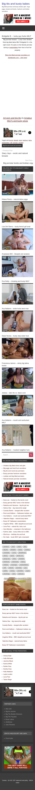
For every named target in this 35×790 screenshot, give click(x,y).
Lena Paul (6, 677)
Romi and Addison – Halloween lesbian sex (17, 513)
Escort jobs (9, 738)
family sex (20, 555)
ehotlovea (9, 722)
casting (27, 549)
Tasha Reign (7, 679)
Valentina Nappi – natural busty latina (15, 518)
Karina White (7, 663)
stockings (7, 574)
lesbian (6, 564)
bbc (25, 546)
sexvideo (21, 142)
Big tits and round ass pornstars (12, 145)
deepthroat (22, 552)
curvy (14, 552)
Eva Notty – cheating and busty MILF (15, 281)
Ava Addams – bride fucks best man (15, 309)
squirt (28, 571)
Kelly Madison (8, 671)
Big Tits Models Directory (14, 714)
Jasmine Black (8, 661)
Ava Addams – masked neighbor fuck (16, 450)
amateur (6, 546)
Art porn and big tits (12, 118)
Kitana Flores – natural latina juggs (15, 199)
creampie (6, 552)
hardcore (25, 140)
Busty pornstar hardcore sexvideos (14, 473)
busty (20, 140)
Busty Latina (10, 719)
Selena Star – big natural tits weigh (14, 508)
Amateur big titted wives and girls (14, 465)
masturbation (13, 47)
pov (25, 568)
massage (14, 564)
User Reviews (10, 724)
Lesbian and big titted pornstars (13, 476)
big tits (11, 140)
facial (12, 555)
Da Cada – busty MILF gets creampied (16, 537)
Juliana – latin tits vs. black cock (14, 393)
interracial (15, 561)
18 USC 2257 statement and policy (18, 780)
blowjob (16, 140)
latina (30, 140)
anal (13, 546)
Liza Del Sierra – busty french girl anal (16, 227)
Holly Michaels (8, 658)
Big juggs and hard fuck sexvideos (14, 468)
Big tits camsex (11, 711)
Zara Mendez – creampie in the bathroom (17, 529)
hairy (14, 558)
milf (11, 142)
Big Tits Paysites (11, 717)
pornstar (15, 142)
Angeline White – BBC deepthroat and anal (17, 524)
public (5, 571)
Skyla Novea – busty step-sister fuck (15, 336)
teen (14, 574)
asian (19, 546)
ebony (5, 555)
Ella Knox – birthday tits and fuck (14, 534)
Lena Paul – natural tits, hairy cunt (14, 526)
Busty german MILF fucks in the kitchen (16, 502)
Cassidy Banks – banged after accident (16, 510)
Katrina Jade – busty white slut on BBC (16, 532)
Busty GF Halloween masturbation (14, 521)
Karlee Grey (7, 666)
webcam (21, 574)
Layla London (7, 674)
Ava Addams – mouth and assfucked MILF (17, 516)
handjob (21, 558)
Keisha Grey (7, 669)
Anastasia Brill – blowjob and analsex (16, 254)
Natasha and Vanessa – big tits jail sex (16, 505)
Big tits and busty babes (16, 3)
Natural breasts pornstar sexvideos (14, 479)
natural (11, 568)
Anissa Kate (7, 656)
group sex (7, 558)
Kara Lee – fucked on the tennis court (15, 500)
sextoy (12, 571)
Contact (4, 780)
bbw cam (9, 709)
